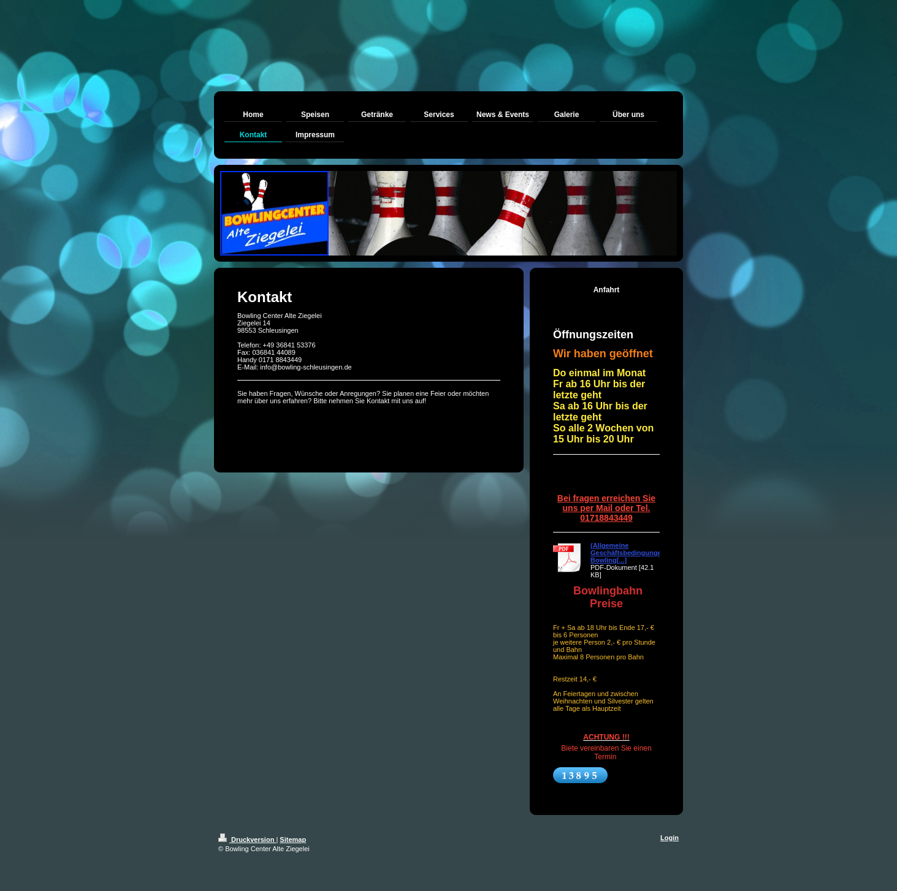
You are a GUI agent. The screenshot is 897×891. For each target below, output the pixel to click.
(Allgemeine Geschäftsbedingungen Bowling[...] (627, 553)
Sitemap (293, 839)
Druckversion (247, 839)
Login (669, 837)
